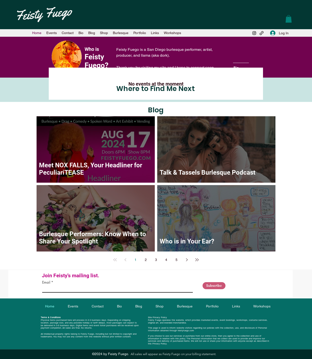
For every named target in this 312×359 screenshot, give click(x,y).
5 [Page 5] (176, 260)
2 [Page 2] (146, 260)
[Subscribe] (214, 285)
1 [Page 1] (135, 260)
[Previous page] (125, 259)
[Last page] (197, 259)
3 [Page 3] (156, 260)
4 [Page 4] (166, 260)
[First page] (115, 259)
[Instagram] (254, 33)
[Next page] (186, 259)
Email (46, 282)
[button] (288, 19)
